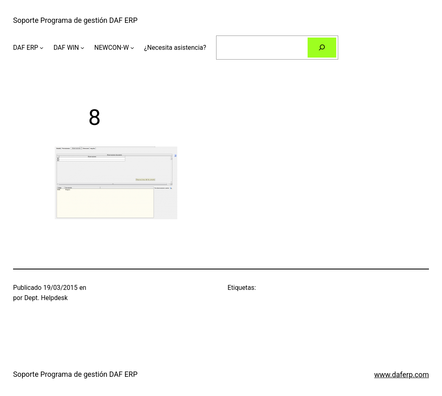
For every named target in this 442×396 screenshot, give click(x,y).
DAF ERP (25, 47)
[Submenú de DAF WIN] (82, 47)
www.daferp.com (401, 375)
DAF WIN (66, 47)
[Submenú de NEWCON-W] (132, 47)
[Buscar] (322, 48)
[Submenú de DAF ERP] (41, 47)
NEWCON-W (111, 47)
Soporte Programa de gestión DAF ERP (75, 20)
